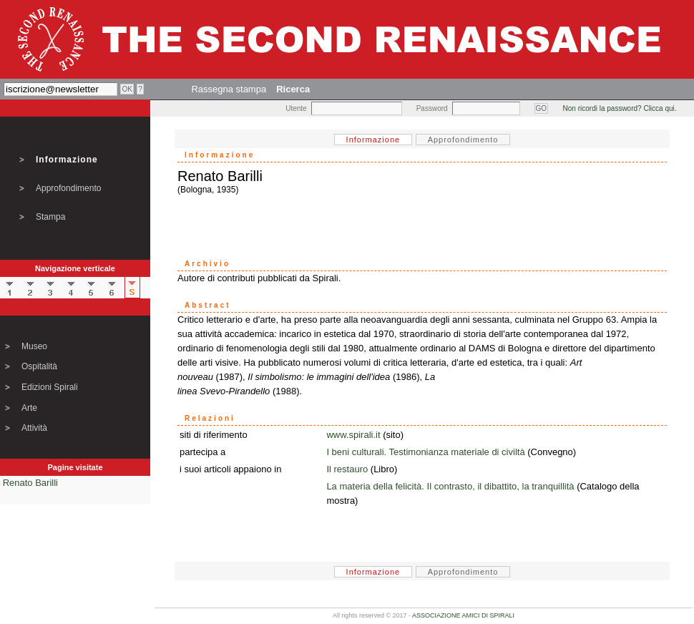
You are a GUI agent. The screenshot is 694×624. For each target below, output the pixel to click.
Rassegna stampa (228, 89)
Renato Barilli (30, 482)
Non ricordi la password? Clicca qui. (620, 108)
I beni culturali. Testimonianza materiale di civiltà (425, 452)
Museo (34, 346)
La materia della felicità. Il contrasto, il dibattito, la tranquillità (450, 486)
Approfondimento (68, 188)
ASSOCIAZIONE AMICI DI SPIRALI (463, 615)
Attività (34, 428)
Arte (29, 408)
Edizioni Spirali (49, 387)
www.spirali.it (353, 434)
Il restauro (347, 469)
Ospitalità (39, 366)
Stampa (50, 217)
